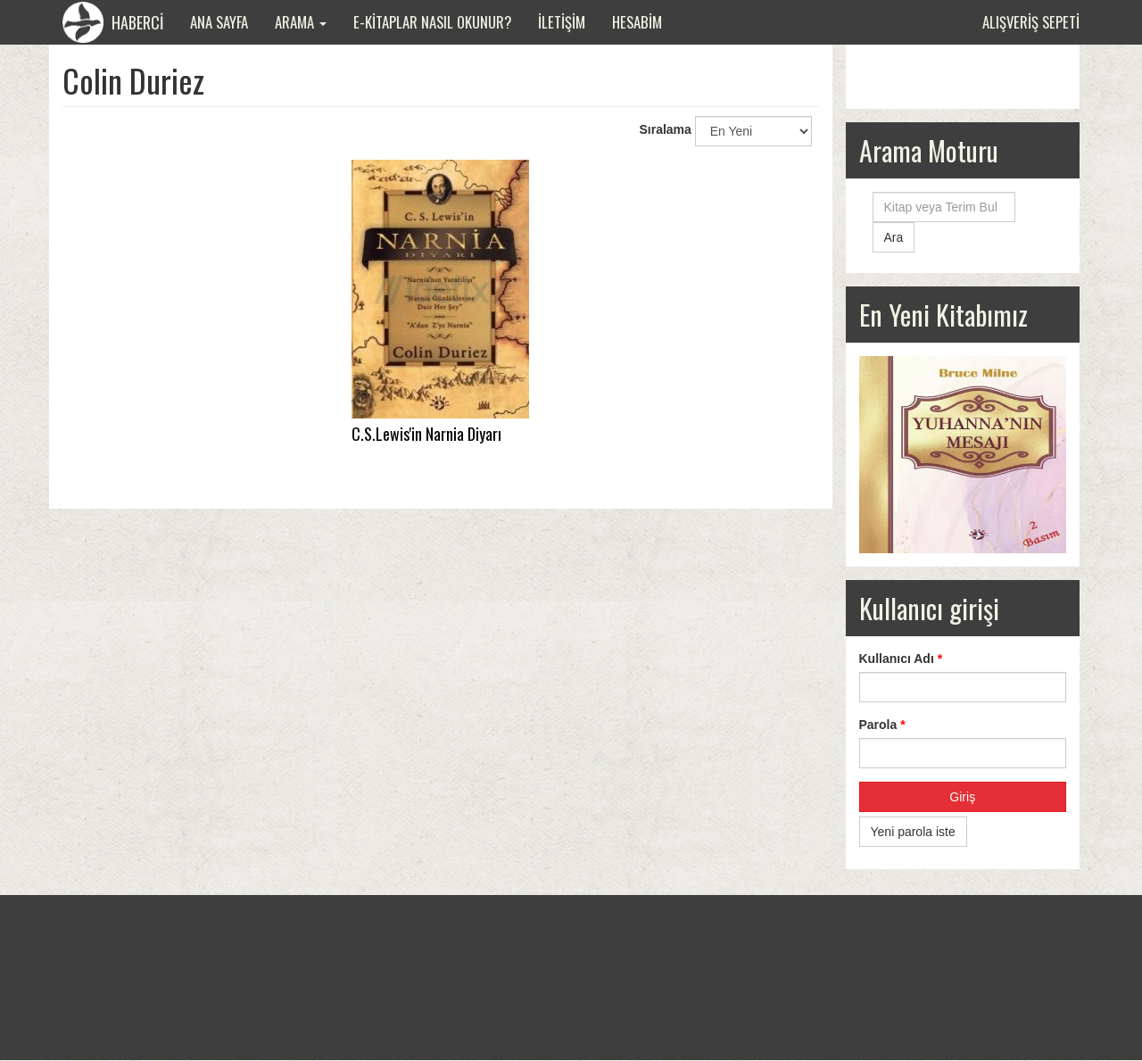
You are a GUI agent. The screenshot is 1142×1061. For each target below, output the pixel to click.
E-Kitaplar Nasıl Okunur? (432, 22)
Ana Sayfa (219, 22)
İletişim (561, 22)
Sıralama (665, 129)
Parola (882, 724)
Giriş (962, 797)
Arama (301, 22)
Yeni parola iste (913, 832)
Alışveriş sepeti (1031, 22)
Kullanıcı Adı (901, 658)
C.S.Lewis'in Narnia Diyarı (426, 434)
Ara (894, 237)
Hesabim (637, 22)
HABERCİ (112, 22)
